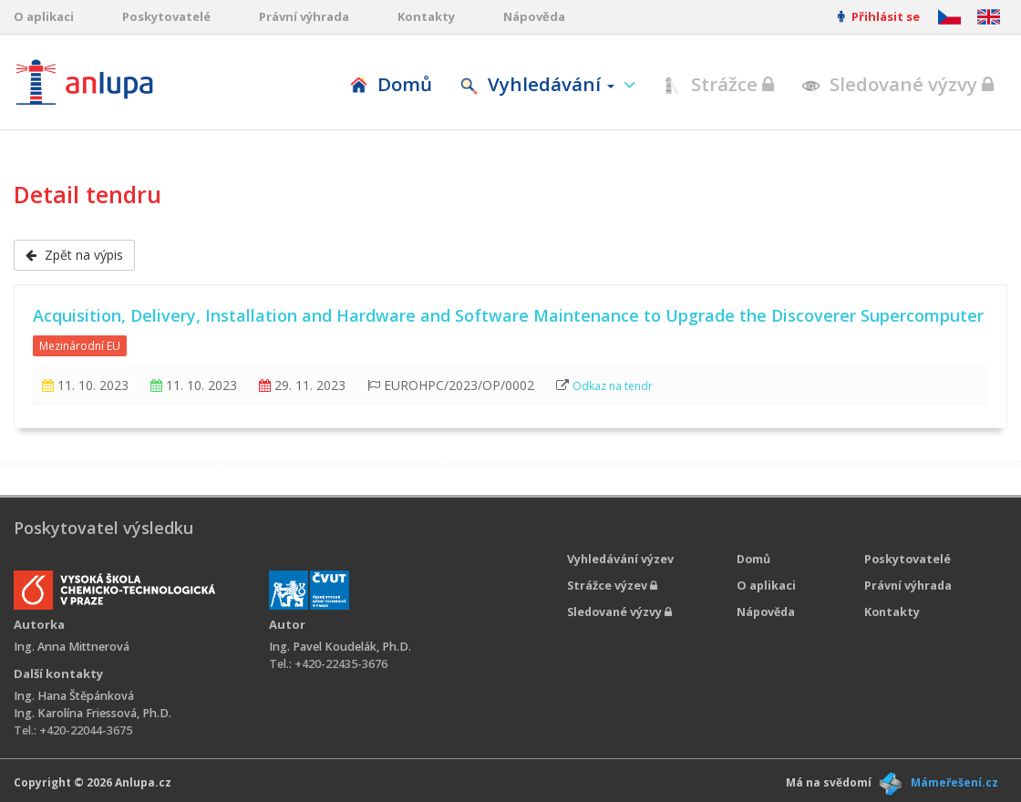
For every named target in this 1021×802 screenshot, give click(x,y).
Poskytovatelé (166, 16)
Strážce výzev (612, 585)
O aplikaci (44, 16)
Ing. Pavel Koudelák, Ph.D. (340, 646)
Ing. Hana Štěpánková (74, 696)
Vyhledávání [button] (539, 84)
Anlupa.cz (143, 782)
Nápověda (534, 16)
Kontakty (426, 16)
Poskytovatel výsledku (103, 528)
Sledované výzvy (897, 84)
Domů (390, 84)
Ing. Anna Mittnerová (71, 646)
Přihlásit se (879, 16)
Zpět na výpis (74, 254)
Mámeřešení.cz (954, 782)
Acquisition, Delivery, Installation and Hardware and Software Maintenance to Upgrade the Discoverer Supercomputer (508, 315)
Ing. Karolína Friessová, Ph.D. (92, 713)
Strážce (718, 84)
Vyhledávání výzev (620, 559)
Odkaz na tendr (612, 386)
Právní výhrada (304, 16)
